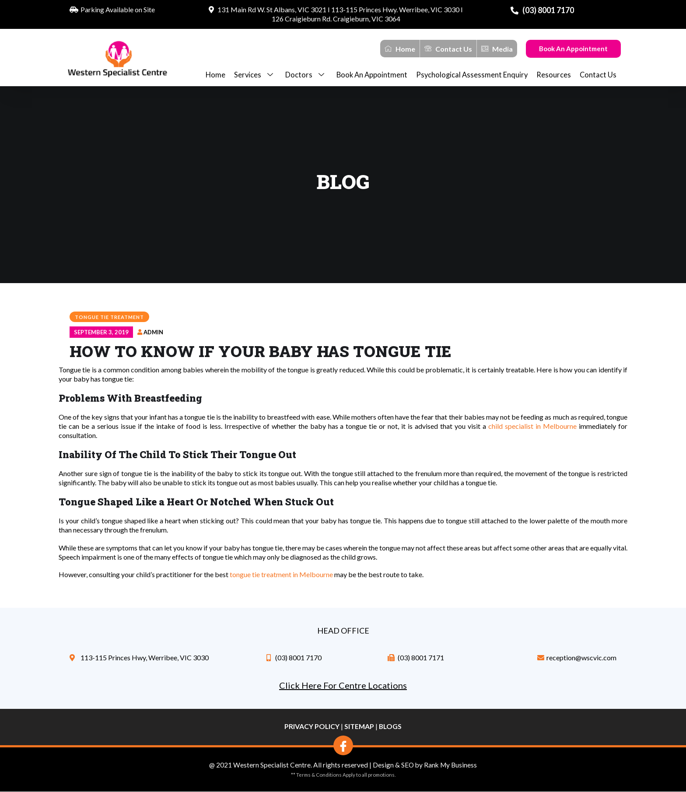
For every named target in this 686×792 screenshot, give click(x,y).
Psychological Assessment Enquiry (472, 74)
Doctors (306, 75)
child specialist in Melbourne (532, 426)
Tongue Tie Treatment (109, 317)
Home (215, 74)
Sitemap (359, 726)
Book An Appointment (573, 49)
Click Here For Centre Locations (343, 685)
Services (255, 75)
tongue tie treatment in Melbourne (281, 574)
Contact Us (598, 74)
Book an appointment (371, 74)
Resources (553, 74)
